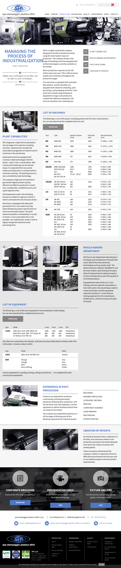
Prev (9, 31)
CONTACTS (114, 14)
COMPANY (54, 14)
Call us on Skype (103, 523)
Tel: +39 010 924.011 (98, 517)
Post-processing (57, 550)
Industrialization (74, 550)
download (53, 127)
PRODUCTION (64, 14)
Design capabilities (75, 542)
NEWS (106, 14)
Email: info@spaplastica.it (27, 523)
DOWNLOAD (12, 319)
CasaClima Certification (109, 543)
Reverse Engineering (73, 546)
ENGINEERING (76, 14)
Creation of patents (55, 555)
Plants (54, 542)
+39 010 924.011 (90, 5)
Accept (101, 564)
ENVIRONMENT (97, 14)
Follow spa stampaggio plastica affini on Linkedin (67, 523)
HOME (47, 14)
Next (112, 31)
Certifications (91, 547)
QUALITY (86, 14)
